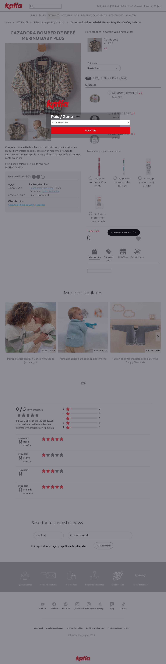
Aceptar (90, 130)
